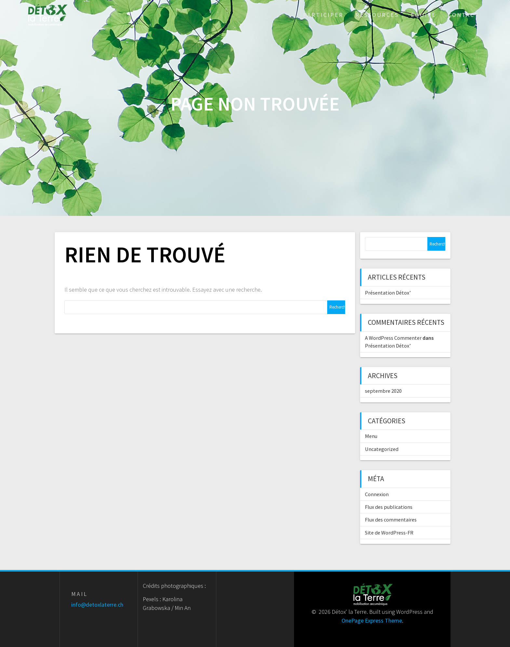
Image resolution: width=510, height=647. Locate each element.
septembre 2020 (383, 391)
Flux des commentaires (391, 519)
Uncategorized (381, 449)
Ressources (377, 15)
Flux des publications (388, 507)
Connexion (377, 494)
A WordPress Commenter (393, 338)
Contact (463, 15)
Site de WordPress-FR (389, 532)
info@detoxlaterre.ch (97, 604)
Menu (371, 436)
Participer (323, 15)
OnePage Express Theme (372, 620)
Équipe (423, 15)
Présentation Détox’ (388, 292)
